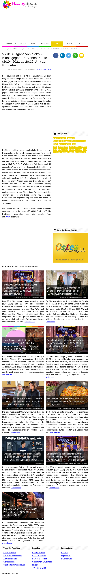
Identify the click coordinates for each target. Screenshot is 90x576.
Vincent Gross (65, 144)
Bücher (82, 44)
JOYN (7, 217)
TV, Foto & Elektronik (41, 568)
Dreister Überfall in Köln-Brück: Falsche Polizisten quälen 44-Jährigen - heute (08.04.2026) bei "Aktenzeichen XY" (22, 457)
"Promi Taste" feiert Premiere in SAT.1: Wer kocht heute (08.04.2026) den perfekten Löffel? (21, 512)
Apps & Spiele (20, 44)
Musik (69, 44)
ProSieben (39, 69)
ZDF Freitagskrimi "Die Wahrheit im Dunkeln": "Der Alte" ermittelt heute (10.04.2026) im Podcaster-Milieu (63, 291)
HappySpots (7, 49)
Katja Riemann (75, 149)
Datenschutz (66, 559)
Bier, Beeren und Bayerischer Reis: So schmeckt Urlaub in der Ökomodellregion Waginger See (66, 401)
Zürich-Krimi (74, 147)
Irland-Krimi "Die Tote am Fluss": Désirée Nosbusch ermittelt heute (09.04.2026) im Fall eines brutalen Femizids (23, 401)
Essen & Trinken (39, 556)
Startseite (8, 44)
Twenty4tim (63, 147)
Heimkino (45, 44)
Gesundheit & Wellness (42, 562)
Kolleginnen (66, 141)
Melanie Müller (68, 152)
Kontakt (64, 553)
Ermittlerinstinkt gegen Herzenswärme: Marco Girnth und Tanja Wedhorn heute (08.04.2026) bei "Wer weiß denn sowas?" (66, 457)
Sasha (74, 141)
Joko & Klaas (47, 69)
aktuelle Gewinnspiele (12, 556)
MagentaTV (63, 149)
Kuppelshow (80, 152)
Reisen (35, 565)
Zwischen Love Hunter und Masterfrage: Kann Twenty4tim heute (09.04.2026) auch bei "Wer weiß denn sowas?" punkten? (65, 344)
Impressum (65, 556)
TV (57, 44)
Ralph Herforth (59, 138)
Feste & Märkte (9, 553)
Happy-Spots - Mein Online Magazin (19, 4)
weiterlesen (30, 322)
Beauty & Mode (38, 553)
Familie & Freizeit (39, 559)
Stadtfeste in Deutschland (14, 565)
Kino (33, 44)
